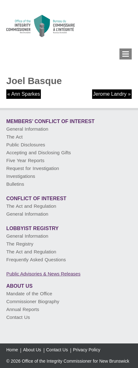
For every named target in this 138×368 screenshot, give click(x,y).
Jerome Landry (110, 94)
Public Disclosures (25, 144)
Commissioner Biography (32, 301)
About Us (19, 286)
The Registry (19, 243)
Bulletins (15, 184)
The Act (14, 136)
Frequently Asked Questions (36, 259)
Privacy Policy (86, 349)
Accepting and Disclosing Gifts (38, 152)
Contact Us (18, 317)
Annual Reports (22, 309)
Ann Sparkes (25, 94)
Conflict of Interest (36, 198)
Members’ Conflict (50, 121)
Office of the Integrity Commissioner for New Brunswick (75, 361)
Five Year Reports (25, 160)
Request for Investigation (32, 168)
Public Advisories (43, 273)
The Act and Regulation (31, 206)
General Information (27, 129)
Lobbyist (32, 228)
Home (12, 349)
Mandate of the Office (29, 293)
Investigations (20, 176)
